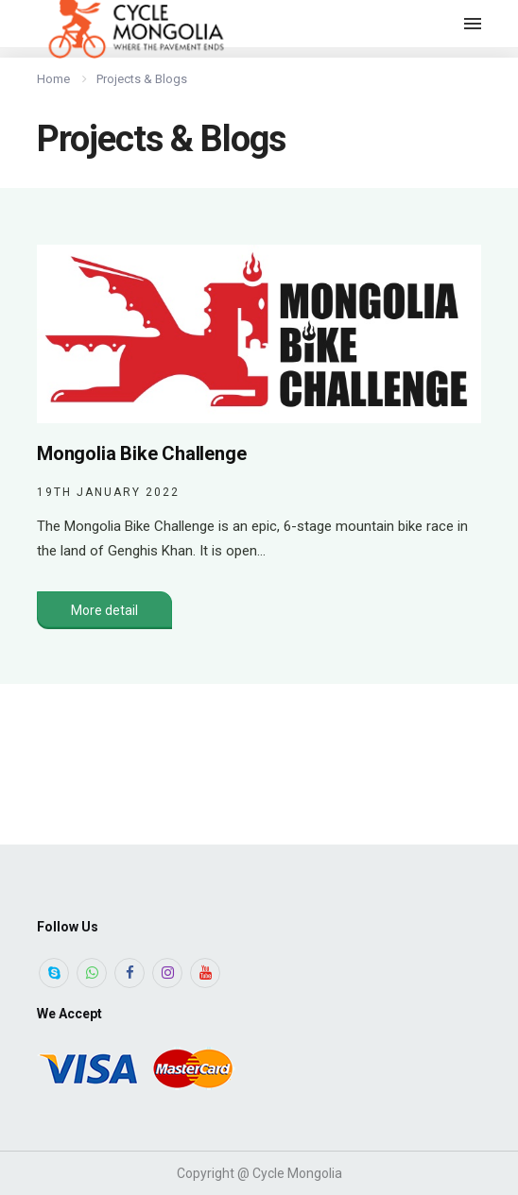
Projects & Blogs (141, 79)
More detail (104, 610)
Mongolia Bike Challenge (141, 453)
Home (53, 79)
